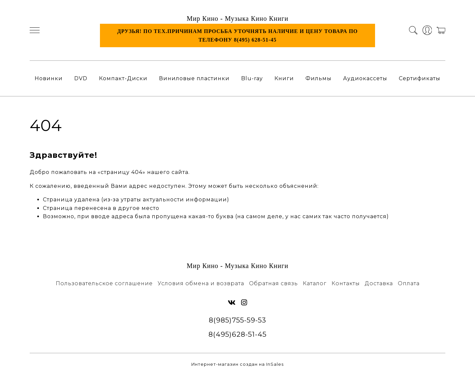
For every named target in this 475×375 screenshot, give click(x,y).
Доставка (379, 283)
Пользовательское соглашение (104, 283)
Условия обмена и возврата (201, 283)
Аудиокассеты (365, 78)
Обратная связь (273, 283)
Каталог (315, 283)
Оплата (409, 283)
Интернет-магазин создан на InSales (237, 364)
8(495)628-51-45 (237, 334)
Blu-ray (252, 78)
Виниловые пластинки (194, 78)
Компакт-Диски (123, 78)
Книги (284, 78)
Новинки (49, 78)
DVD (80, 78)
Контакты (346, 283)
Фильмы (318, 78)
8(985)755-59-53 (237, 320)
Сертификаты (419, 78)
